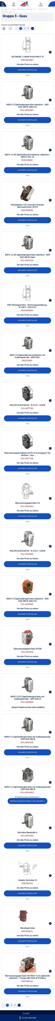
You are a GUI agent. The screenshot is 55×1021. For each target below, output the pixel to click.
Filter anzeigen (27, 1018)
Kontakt (26, 1013)
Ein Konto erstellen (27, 70)
